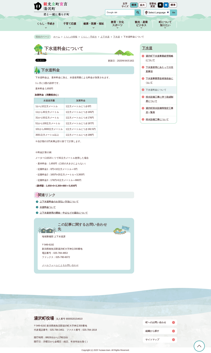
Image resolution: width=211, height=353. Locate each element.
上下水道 (105, 37)
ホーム (56, 37)
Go (173, 12)
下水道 (116, 37)
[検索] (121, 12)
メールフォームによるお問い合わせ (60, 265)
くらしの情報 (70, 37)
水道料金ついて (48, 207)
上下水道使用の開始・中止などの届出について (64, 213)
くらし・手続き (89, 37)
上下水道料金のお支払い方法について (59, 201)
